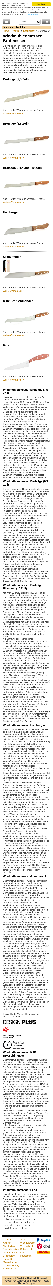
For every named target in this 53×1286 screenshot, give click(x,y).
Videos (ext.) (9, 1268)
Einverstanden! (41, 4)
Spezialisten (29, 31)
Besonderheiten (11, 1249)
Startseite (8, 27)
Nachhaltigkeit (10, 1246)
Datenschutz (26, 1249)
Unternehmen (10, 1252)
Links (23, 1252)
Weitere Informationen (32, 14)
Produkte (20, 27)
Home (6, 31)
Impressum (26, 1256)
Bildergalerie (9, 1256)
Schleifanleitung (11, 1265)
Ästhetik (7, 1243)
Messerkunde (10, 1262)
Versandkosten (27, 1246)
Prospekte (8, 1259)
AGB (22, 1239)
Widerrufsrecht (27, 1243)
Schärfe (7, 1239)
